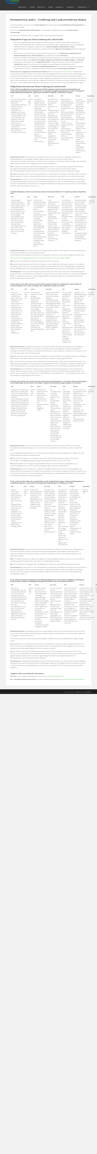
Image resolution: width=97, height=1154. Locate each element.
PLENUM (50, 7)
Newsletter (40, 7)
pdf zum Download (67, 72)
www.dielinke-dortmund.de (55, 676)
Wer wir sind (22, 7)
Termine (32, 7)
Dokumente (69, 7)
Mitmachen (59, 7)
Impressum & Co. (82, 7)
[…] (39, 186)
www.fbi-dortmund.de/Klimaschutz (73, 679)
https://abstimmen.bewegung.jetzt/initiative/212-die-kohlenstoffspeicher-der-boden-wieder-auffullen (40, 258)
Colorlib (77, 692)
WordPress (89, 692)
